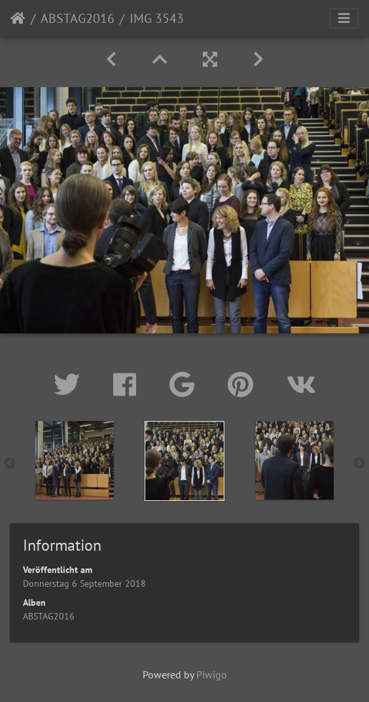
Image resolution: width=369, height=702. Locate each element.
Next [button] (359, 463)
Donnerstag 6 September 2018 (84, 583)
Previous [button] (9, 463)
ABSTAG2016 (77, 18)
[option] (75, 460)
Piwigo (211, 674)
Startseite (18, 18)
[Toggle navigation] (344, 18)
